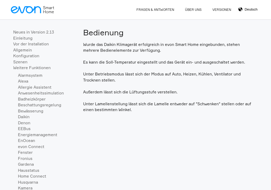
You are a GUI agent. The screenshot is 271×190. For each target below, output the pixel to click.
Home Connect (32, 176)
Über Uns (193, 10)
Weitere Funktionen (32, 67)
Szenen (20, 61)
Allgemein (22, 50)
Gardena (26, 164)
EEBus (24, 128)
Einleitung (22, 38)
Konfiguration (26, 55)
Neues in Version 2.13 (33, 32)
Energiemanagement (37, 134)
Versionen (221, 10)
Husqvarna (28, 182)
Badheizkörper (32, 99)
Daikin (24, 116)
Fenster (25, 152)
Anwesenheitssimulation (41, 93)
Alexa (23, 81)
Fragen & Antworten (155, 10)
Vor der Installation (31, 43)
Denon (24, 122)
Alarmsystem (30, 75)
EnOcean (26, 140)
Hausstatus (28, 170)
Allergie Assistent (34, 87)
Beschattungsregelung (39, 104)
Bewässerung (30, 110)
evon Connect (31, 146)
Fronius (25, 158)
